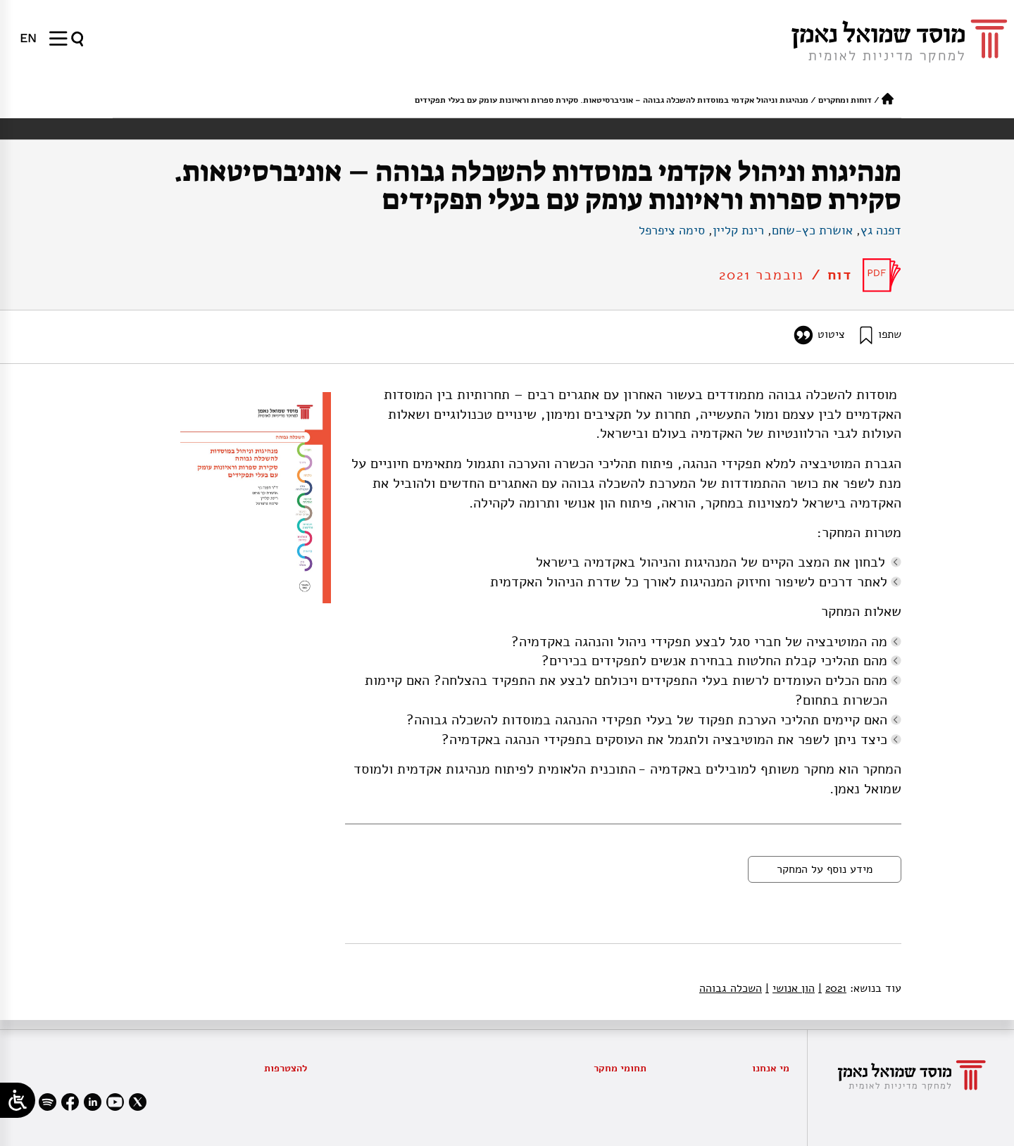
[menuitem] (28, 38)
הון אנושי (790, 988)
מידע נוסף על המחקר (824, 869)
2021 (832, 988)
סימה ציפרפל (672, 230)
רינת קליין (738, 230)
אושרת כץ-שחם (812, 230)
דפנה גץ (880, 230)
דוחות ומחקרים (845, 100)
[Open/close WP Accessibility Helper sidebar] (17, 1100)
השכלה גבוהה (730, 988)
